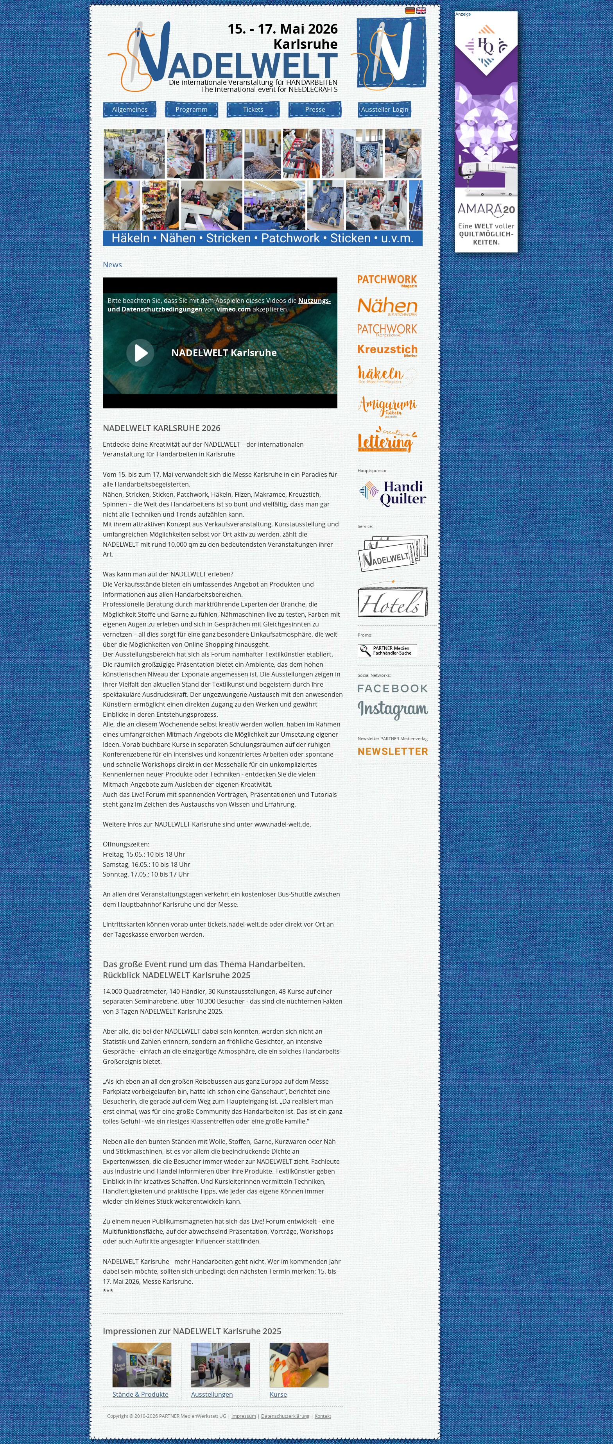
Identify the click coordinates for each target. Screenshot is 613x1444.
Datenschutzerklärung (285, 1416)
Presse (315, 109)
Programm (192, 109)
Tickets (253, 109)
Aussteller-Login (385, 109)
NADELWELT (253, 66)
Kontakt (323, 1416)
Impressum (243, 1416)
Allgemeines (130, 109)
